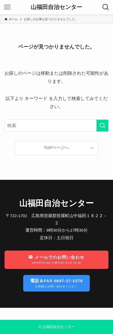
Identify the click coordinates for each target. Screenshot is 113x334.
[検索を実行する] (102, 126)
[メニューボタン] (7, 7)
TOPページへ (56, 147)
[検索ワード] (56, 126)
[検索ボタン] (106, 7)
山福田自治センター (56, 7)
